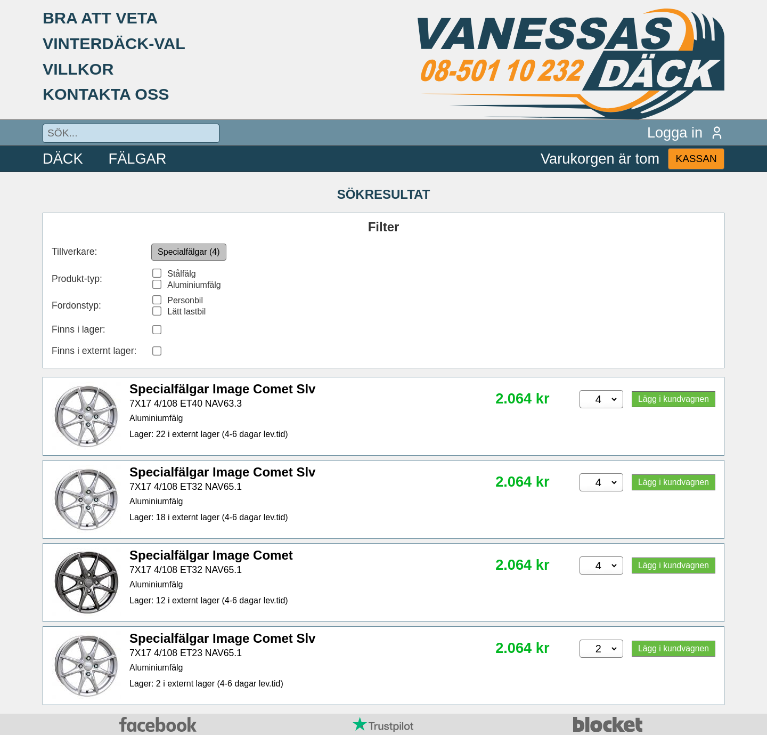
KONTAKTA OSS (106, 94)
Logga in (685, 132)
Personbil (185, 300)
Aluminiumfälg (194, 284)
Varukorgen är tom (600, 158)
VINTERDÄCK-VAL (114, 43)
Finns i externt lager (93, 350)
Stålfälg (181, 273)
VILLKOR (78, 69)
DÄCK (63, 158)
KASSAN (695, 158)
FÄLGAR (138, 158)
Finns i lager (77, 329)
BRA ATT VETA (100, 18)
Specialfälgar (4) (189, 251)
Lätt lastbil (186, 311)
